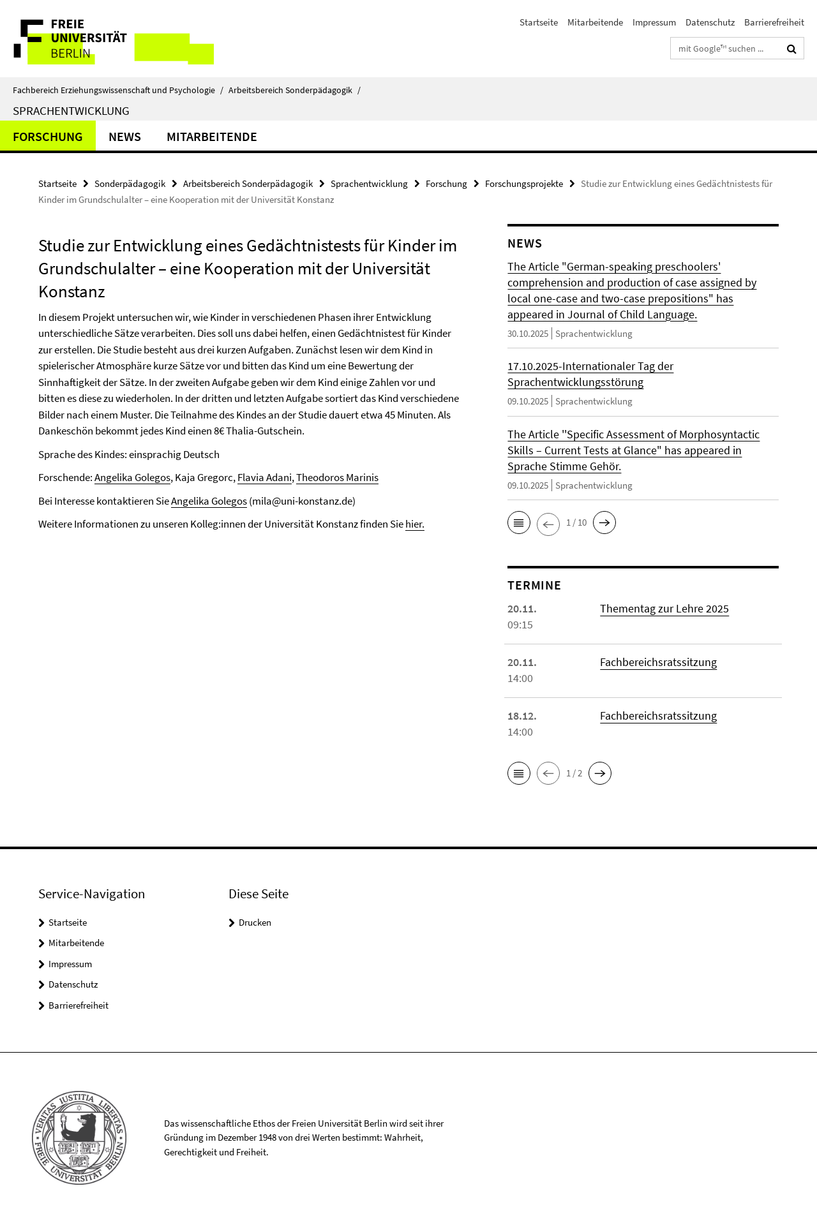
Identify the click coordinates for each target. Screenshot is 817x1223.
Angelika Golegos (132, 477)
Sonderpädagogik (129, 183)
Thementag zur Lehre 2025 (664, 608)
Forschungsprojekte (524, 183)
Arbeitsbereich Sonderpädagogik (295, 89)
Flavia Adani (264, 477)
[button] (518, 522)
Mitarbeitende (595, 22)
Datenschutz (710, 22)
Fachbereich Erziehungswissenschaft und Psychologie (118, 89)
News (125, 136)
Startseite (539, 22)
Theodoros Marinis (337, 477)
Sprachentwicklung (71, 110)
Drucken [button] (255, 922)
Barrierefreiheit (774, 22)
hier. (414, 524)
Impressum (654, 22)
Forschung (48, 136)
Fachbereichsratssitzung (658, 662)
